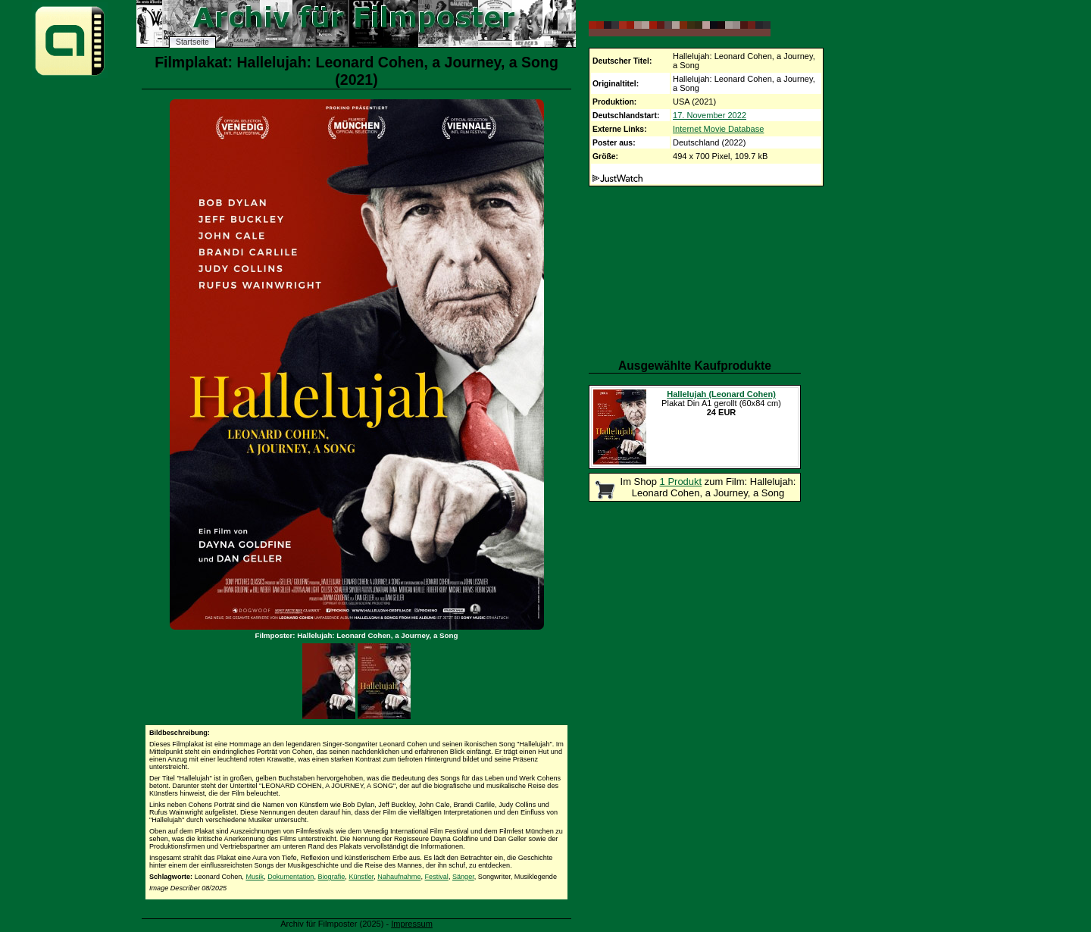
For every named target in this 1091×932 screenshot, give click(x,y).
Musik (254, 876)
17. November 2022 (709, 115)
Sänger (463, 876)
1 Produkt (681, 481)
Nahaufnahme (398, 876)
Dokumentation (290, 876)
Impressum (412, 923)
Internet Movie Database (718, 128)
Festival (437, 876)
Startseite (192, 42)
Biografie (331, 876)
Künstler (361, 876)
